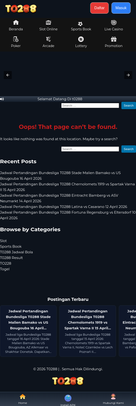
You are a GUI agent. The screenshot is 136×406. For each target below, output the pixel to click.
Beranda (16, 25)
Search (129, 105)
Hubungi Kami (113, 399)
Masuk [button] (121, 8)
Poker (16, 42)
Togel (5, 269)
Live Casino (113, 25)
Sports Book (81, 26)
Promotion (114, 42)
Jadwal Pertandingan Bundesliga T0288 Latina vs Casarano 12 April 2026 (63, 206)
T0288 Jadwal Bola (16, 252)
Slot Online (48, 25)
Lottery (81, 42)
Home (22, 399)
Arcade (48, 42)
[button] (8, 75)
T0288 (51, 369)
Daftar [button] (99, 8)
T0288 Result (11, 257)
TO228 (5, 263)
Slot (3, 241)
